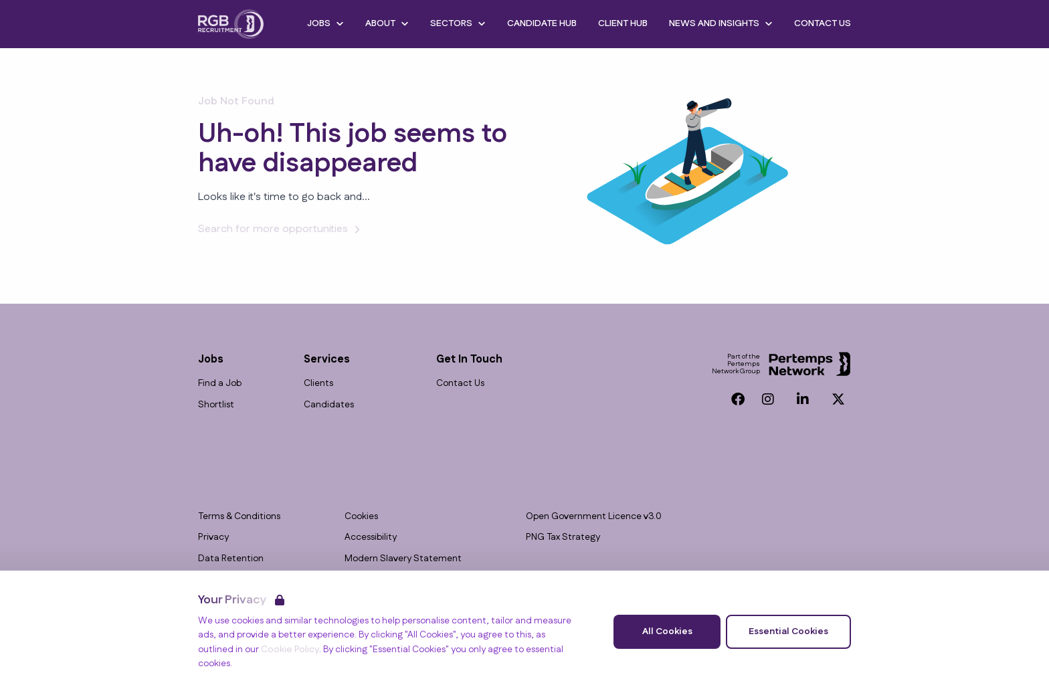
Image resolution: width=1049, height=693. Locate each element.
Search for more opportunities (281, 229)
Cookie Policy (290, 649)
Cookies (361, 516)
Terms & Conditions (239, 516)
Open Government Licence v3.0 (594, 516)
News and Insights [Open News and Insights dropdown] (721, 23)
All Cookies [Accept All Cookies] (667, 631)
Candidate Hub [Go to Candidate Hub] (542, 23)
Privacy (213, 537)
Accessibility (371, 537)
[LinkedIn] (803, 399)
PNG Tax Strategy (563, 537)
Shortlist (216, 405)
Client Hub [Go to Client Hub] (623, 23)
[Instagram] (768, 399)
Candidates (329, 405)
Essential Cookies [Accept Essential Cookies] (788, 631)
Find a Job (220, 383)
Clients (318, 383)
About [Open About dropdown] (387, 23)
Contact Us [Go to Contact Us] (822, 23)
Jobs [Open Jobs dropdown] (325, 23)
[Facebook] (738, 399)
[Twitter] (838, 399)
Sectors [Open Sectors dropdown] (458, 23)
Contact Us (460, 383)
